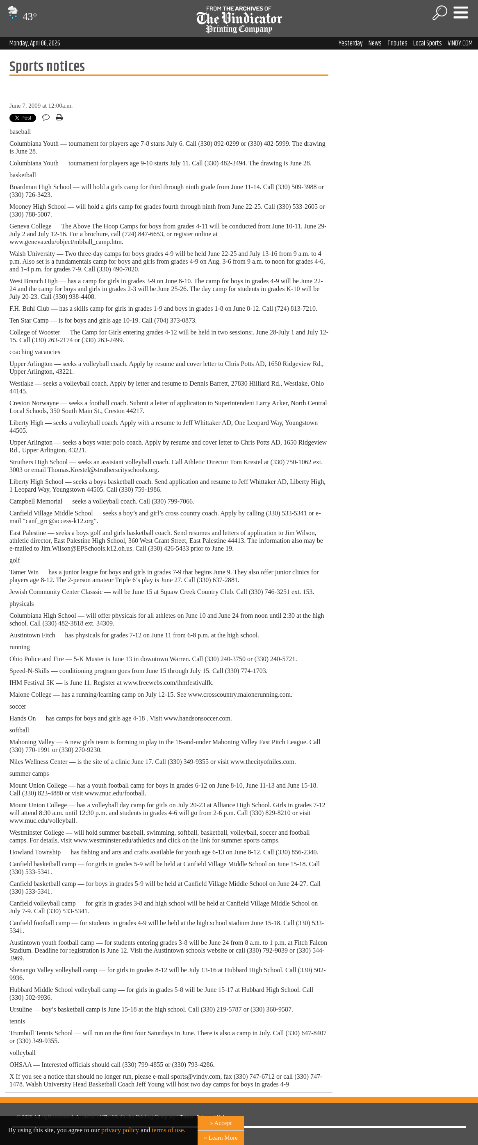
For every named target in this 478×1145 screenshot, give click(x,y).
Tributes (397, 43)
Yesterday (351, 43)
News (375, 43)
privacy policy (120, 1130)
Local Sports (427, 43)
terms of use (168, 1130)
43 (21, 16)
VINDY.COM (460, 43)
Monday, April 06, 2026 (34, 43)
